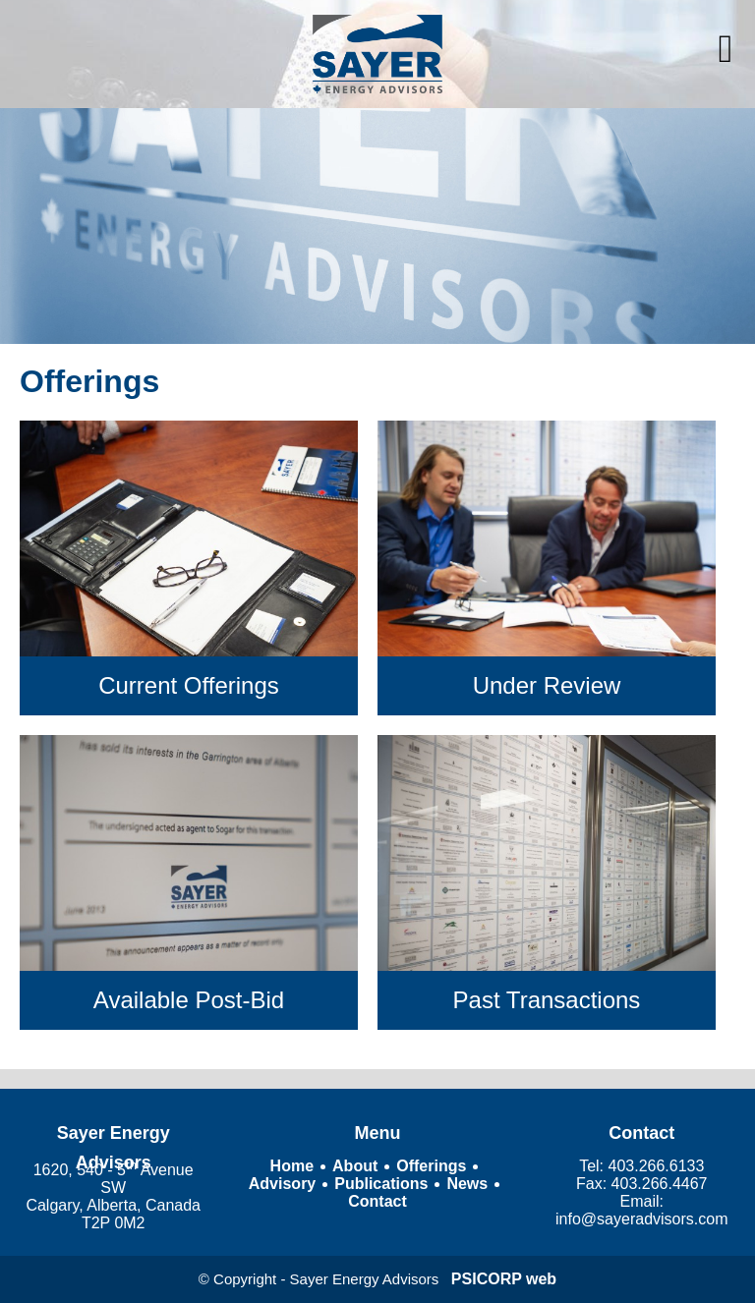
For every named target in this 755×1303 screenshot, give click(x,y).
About (355, 1166)
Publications (381, 1183)
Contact (377, 1201)
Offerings (431, 1166)
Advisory (282, 1183)
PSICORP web (503, 1279)
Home (292, 1166)
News (467, 1183)
